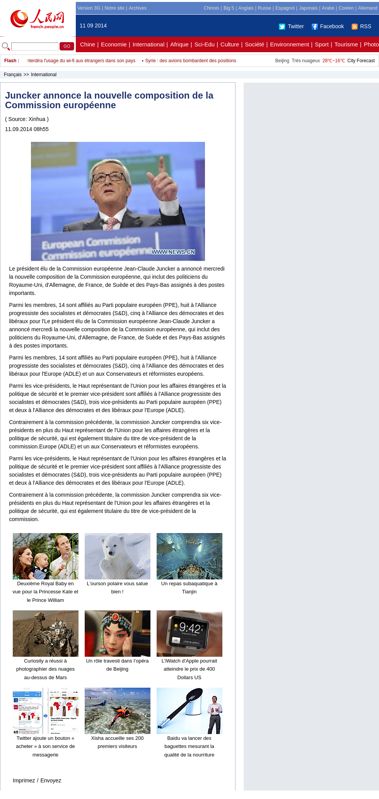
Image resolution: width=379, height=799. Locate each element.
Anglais (245, 8)
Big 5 (229, 8)
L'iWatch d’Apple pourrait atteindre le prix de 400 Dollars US (189, 669)
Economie (114, 44)
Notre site (115, 8)
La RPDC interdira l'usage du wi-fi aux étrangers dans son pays (72, 60)
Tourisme (346, 44)
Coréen (345, 8)
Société (254, 44)
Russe (264, 8)
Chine (87, 44)
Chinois (211, 8)
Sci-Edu (205, 44)
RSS (361, 26)
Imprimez (24, 780)
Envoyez (50, 780)
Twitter (291, 26)
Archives (138, 8)
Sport (322, 44)
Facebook (328, 26)
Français (13, 74)
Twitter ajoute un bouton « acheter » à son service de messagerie (45, 746)
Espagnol (285, 8)
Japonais (308, 8)
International (149, 44)
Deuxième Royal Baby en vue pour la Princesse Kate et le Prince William (46, 592)
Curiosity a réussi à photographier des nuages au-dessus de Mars (45, 669)
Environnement (289, 44)
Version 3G (88, 8)
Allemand (367, 8)
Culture (229, 44)
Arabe (328, 8)
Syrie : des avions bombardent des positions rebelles (201, 60)
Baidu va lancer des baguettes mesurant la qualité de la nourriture (189, 746)
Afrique (179, 44)
